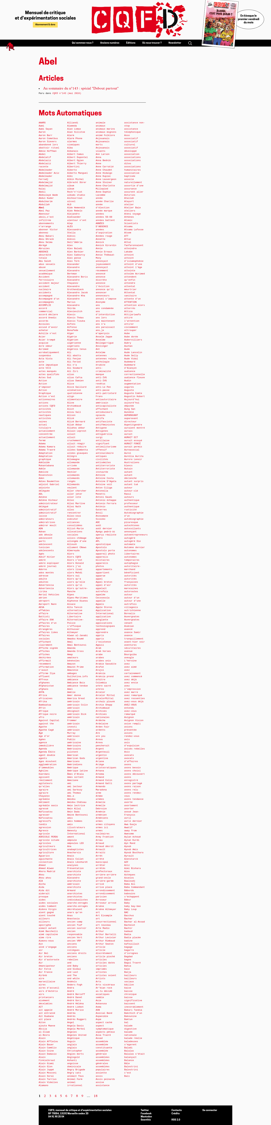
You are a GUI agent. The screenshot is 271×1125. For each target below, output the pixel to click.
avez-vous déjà (133, 701)
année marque (104, 210)
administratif (48, 509)
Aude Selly (131, 355)
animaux (100, 126)
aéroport (44, 601)
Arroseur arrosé (106, 903)
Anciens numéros (109, 43)
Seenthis (146, 1120)
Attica (128, 311)
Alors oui (73, 576)
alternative (74, 610)
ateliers (129, 210)
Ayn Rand (129, 843)
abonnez (43, 232)
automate (129, 544)
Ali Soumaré (74, 368)
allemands (73, 475)
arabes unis (103, 660)
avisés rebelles (134, 749)
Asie (98, 1000)
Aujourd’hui (131, 399)
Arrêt (99, 856)
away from (130, 830)
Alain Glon (45, 1066)
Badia (127, 934)
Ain (41, 944)
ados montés (46, 572)
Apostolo (101, 547)
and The (72, 975)
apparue (100, 576)
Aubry (127, 343)
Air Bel (43, 953)
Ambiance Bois (76, 682)
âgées (42, 739)
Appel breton (104, 582)
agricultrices (48, 849)
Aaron (42, 132)
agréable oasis (48, 805)
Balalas (129, 1051)
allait (71, 434)
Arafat (100, 667)
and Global (74, 969)
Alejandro (73, 214)
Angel (70, 1022)
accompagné (45, 295)
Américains (74, 745)
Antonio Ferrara (106, 503)
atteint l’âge (133, 267)
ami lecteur (74, 786)
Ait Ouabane (46, 1016)
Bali (127, 1076)
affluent (44, 676)
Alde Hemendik (76, 207)
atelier (129, 204)
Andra (70, 988)
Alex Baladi (74, 248)
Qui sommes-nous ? (82, 43)
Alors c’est (74, 560)
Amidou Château (76, 802)
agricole (44, 833)
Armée (99, 796)
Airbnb (43, 975)
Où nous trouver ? (152, 43)
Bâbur (127, 900)
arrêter (100, 865)
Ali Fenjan (74, 358)
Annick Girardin (106, 245)
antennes (101, 355)
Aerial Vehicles (49, 594)
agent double (47, 755)
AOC (98, 522)
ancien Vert (74, 937)
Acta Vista (45, 358)
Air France (45, 972)
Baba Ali (129, 884)
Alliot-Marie (75, 528)
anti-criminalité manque (103, 371)
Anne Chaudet (104, 170)
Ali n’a (72, 365)
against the (46, 723)
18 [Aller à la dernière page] (95, 1096)
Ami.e (70, 796)
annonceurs (102, 295)
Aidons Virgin (48, 909)
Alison (71, 415)
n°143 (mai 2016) (66, 93)
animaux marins (105, 129)
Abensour (44, 214)
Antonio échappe (106, 500)
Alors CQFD (74, 557)
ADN (41, 528)
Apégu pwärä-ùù (105, 531)
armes (99, 821)
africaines (45, 698)
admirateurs (46, 519)
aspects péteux (105, 1032)
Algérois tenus (76, 349)
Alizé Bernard (76, 421)
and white (73, 978)
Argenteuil (102, 752)
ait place (45, 1019)
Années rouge (104, 236)
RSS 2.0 (175, 1120)
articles (101, 959)
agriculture (46, 852)
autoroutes (131, 591)
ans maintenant (105, 321)
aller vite (74, 497)
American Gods (76, 758)
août (98, 525)
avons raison (132, 786)
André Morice (75, 1010)
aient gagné (46, 912)
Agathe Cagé (46, 730)
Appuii (100, 645)
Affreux (43, 679)
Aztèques (129, 874)
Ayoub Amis (131, 849)
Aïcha (42, 884)
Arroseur (101, 900)
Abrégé (43, 245)
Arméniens (102, 818)
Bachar (128, 918)
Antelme (100, 352)
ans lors (101, 317)
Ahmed (42, 865)
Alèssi (71, 236)
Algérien (72, 340)
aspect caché (104, 1022)
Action (43, 380)
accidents (45, 292)
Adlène (43, 497)
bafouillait (131, 944)
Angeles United (76, 1035)
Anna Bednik (103, 160)
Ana (69, 846)
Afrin (42, 708)
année (99, 198)
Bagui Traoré (132, 963)
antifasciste (104, 421)
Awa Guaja (130, 824)
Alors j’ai (74, 566)
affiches (44, 651)
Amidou (71, 799)
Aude (127, 349)
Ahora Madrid (47, 871)
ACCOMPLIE (45, 305)
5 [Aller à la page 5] (61, 1096)
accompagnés (46, 302)
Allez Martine (76, 503)
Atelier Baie (132, 207)
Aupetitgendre (133, 424)
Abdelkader (45, 170)
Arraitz (100, 852)
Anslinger (102, 346)
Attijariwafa (132, 314)
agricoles (45, 843)
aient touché (47, 915)
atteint (129, 255)
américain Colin (77, 705)
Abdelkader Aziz (49, 173)
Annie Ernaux (104, 251)
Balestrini (131, 1066)
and (69, 963)
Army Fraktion (105, 837)
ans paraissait (105, 327)
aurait (128, 434)
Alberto (72, 170)
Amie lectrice (76, 805)
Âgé (41, 733)
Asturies (129, 195)
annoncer (101, 292)
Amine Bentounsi (77, 815)
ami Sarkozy (74, 790)
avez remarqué (133, 695)
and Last (72, 972)
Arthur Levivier (106, 937)
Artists (100, 978)
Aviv (127, 752)
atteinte (129, 270)
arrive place (104, 887)
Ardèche (100, 720)
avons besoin (132, 767)
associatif (131, 138)
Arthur (100, 931)
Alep (70, 223)
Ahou (41, 874)
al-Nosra (44, 1035)
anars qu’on (74, 912)
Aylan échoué (132, 837)
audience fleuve (134, 377)
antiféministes (105, 424)
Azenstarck (131, 859)
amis (70, 818)
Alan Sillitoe (76, 132)
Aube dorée (131, 336)
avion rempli (132, 723)
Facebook (146, 1113)
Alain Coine (46, 1051)
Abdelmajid (45, 182)
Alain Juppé (46, 1069)
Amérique (72, 767)
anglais (72, 1044)
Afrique (43, 711)
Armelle (100, 802)
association (131, 154)
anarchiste (74, 871)
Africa (43, 695)
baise (127, 988)
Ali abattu (74, 355)
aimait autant (48, 928)
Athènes (129, 217)
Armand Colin (104, 780)
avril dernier (133, 821)
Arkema (100, 774)
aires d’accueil (49, 988)
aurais (128, 431)
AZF (126, 862)
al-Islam (44, 1032)
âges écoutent (48, 761)
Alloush (72, 544)
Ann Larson (102, 154)
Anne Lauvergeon (106, 179)
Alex (70, 245)
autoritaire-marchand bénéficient (132, 569)
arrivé (100, 884)
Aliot (70, 409)
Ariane (100, 761)
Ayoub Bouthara (133, 852)
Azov (127, 871)
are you (100, 736)
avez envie (131, 682)
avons (127, 764)
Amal (70, 642)
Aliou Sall (74, 412)
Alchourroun (74, 198)
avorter (129, 808)
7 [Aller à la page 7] (72, 1096)
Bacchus (129, 915)
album (70, 185)
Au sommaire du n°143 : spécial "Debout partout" (81, 88)
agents (43, 758)
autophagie (131, 563)
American (72, 755)
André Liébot (75, 1007)
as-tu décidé (104, 991)
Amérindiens (74, 764)
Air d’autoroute (49, 959)
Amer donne (74, 695)
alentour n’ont (76, 220)
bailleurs (130, 975)
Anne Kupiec (103, 176)
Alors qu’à (74, 579)
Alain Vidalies (48, 1082)
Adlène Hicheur (48, 500)
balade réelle (133, 1038)
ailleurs (44, 918)
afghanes (44, 682)
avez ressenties (134, 698)
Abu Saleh (45, 261)
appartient (102, 572)
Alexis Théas (75, 317)
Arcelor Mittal (105, 695)
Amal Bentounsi (76, 645)
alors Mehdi (74, 572)
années (100, 214)
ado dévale (45, 535)
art (98, 912)
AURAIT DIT (131, 437)
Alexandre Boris (77, 277)
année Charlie (105, 201)
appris (100, 635)
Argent (100, 749)
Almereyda (73, 550)
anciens (72, 944)
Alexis (71, 314)
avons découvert (134, 774)
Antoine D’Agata (106, 481)
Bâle (127, 1063)
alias (70, 374)
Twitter (145, 1110)
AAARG (42, 122)
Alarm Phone (74, 138)
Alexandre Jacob (77, 292)
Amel (70, 689)
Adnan (42, 531)
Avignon (129, 717)
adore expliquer (49, 563)
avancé (128, 629)
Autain (128, 468)
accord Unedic (48, 317)
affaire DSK (46, 619)
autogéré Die (132, 541)
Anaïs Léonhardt (77, 862)
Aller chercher (76, 491)
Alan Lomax (74, 129)
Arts (98, 981)
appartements (104, 569)
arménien (101, 815)
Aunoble (129, 412)
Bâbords (129, 890)
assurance (130, 189)
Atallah (129, 198)
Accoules (44, 324)
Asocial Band (104, 1013)
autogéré (129, 538)
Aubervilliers (133, 340)
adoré (42, 560)
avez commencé (133, 676)
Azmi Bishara (132, 868)
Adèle (42, 468)
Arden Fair (102, 727)
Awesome (129, 833)
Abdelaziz (45, 160)
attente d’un (132, 299)
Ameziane (72, 780)
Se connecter (209, 1110)
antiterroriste (105, 465)
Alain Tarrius (48, 1079)
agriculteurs (47, 846)
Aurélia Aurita (133, 456)
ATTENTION (130, 302)
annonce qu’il (105, 289)
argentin (101, 755)
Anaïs (70, 856)
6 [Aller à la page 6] (66, 1096)
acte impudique (48, 365)
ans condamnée (105, 308)
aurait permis (133, 446)
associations (132, 157)
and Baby (72, 966)
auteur (128, 487)
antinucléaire (105, 453)
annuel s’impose (106, 299)
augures (129, 387)
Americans (73, 761)
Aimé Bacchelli (48, 931)
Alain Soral (46, 1076)
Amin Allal (74, 808)
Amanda (71, 648)
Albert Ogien (75, 160)
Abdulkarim (45, 201)
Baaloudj (129, 881)
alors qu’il (74, 585)
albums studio (76, 195)
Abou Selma (45, 242)
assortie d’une (133, 185)
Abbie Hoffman (48, 151)
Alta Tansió (74, 607)
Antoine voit (104, 484)
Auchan (128, 346)
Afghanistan (46, 686)
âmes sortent (75, 777)
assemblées (102, 1057)
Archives (101, 711)
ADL (41, 494)
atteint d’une (133, 264)
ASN (98, 1010)
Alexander (73, 264)
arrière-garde (105, 881)
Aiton (42, 1022)
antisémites (103, 462)
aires (42, 984)
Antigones (102, 431)
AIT (41, 1007)
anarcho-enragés (77, 903)
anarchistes (74, 893)
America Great (76, 698)
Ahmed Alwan (46, 868)
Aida (41, 887)
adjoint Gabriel (49, 484)
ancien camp (74, 922)
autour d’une (132, 601)
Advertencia (46, 585)
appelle (100, 601)
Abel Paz (44, 210)
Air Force (45, 969)
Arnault (100, 849)
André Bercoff (76, 994)
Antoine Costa (105, 478)
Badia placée (132, 937)
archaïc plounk (105, 701)
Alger (70, 333)
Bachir (128, 928)
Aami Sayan (45, 129)
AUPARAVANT (131, 415)
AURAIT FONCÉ (132, 443)
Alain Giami (46, 1063)
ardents (100, 730)
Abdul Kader (46, 198)
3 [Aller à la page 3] (50, 1096)
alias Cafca (74, 377)
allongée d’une (76, 541)
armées (100, 799)
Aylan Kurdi (131, 840)
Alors (70, 554)
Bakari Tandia (133, 1010)
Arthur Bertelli (106, 934)
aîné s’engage (48, 947)
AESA (41, 607)
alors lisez (74, 569)
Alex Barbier (75, 251)
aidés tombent (48, 906)
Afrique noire (48, 714)
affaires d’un (48, 623)
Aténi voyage (132, 214)
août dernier (104, 528)
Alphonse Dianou (77, 601)
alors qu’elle (76, 582)
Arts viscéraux (105, 984)
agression (45, 827)
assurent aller (133, 192)
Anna (98, 157)
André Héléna (75, 1003)
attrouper (130, 330)
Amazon (71, 664)
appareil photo (105, 554)
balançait (130, 1057)
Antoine (100, 475)
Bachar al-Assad (134, 922)
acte (41, 362)
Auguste (129, 390)
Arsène (100, 906)
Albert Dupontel (77, 157)
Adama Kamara (47, 446)
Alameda (72, 126)
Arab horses (103, 651)
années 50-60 (104, 217)
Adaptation (45, 453)
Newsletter (175, 43)
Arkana (100, 770)
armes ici (102, 827)
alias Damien (75, 380)
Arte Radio (102, 928)
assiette (101, 1073)
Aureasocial (131, 450)
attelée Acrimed (134, 273)
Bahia (127, 966)
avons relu (131, 790)
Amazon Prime (75, 667)
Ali (69, 352)
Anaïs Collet (75, 859)
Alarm (70, 135)
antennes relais (106, 358)
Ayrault (129, 856)
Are (98, 733)
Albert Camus (75, 154)
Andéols (72, 981)
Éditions (130, 43)
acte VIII (45, 368)
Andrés (71, 1016)
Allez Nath (74, 506)
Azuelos (129, 878)
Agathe (43, 727)
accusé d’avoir (48, 327)
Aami (41, 126)
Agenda (43, 749)
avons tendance (133, 799)
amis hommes (74, 821)
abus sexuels (47, 264)
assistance (102, 1085)
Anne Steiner (104, 182)
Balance (129, 1060)
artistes (101, 972)
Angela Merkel (76, 1029)
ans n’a (100, 324)
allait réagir (76, 443)
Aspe (98, 1019)
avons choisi (132, 770)
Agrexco (43, 830)
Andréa (71, 1013)
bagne (127, 959)
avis (127, 739)
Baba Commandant (134, 887)
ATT (126, 236)
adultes (43, 582)
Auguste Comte (133, 393)
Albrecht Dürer (76, 182)
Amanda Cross (75, 651)
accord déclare (48, 314)
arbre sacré (103, 686)
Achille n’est (48, 333)
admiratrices (47, 522)
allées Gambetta (77, 450)
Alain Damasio (48, 1054)
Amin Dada (73, 811)
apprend (100, 629)
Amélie (71, 692)
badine (128, 941)
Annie (99, 248)
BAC (126, 912)
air (41, 950)
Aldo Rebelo (74, 210)
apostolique (103, 544)
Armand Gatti (104, 783)
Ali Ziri (72, 371)
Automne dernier (134, 547)
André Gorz (74, 1000)
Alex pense (74, 258)
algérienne (74, 343)
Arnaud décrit (105, 846)
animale (100, 122)
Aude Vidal (131, 358)
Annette (100, 239)
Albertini (73, 166)
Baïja (127, 972)
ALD (69, 204)
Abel (41, 207)
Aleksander (74, 217)
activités (45, 409)
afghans (43, 689)
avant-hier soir (134, 642)
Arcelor (100, 692)
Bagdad (128, 956)
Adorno (43, 569)
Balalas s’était (134, 1054)
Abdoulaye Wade (48, 195)
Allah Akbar (74, 424)
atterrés (129, 308)
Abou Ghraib (46, 239)
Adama (42, 443)
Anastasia (73, 918)
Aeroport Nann (48, 604)
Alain (42, 1038)
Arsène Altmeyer (106, 909)
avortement (131, 805)
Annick (100, 242)
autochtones (131, 525)
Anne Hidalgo (104, 173)
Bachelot (129, 925)
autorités (130, 576)
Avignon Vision (133, 720)
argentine (102, 758)
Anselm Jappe (104, 336)
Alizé (70, 418)
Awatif (128, 827)
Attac (127, 239)
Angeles (72, 1032)
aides (42, 900)
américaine (74, 742)
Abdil (42, 192)
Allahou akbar (76, 428)
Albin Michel (75, 179)
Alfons (71, 324)
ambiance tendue (77, 686)
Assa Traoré (103, 1035)
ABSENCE (43, 251)
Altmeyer (72, 632)
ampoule (72, 840)
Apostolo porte (105, 550)
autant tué (131, 484)
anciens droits (76, 953)
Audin (127, 380)
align (70, 396)
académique (45, 273)
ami (69, 783)
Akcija (43, 1029)
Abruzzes (44, 248)
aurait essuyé (133, 440)
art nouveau (103, 925)
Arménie (100, 811)
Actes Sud (45, 377)
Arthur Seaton (105, 944)
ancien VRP (74, 941)
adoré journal (48, 566)
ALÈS (70, 226)
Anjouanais (102, 138)
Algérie (72, 336)
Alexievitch (74, 311)
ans (98, 305)
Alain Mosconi (48, 1073)
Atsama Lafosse (133, 229)
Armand (100, 777)
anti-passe (102, 390)
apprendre (102, 632)
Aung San (129, 409)
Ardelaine (102, 723)
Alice (70, 383)
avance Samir (132, 632)
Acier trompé (47, 340)
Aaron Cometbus (48, 138)
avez (127, 664)
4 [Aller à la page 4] (56, 1096)
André (70, 991)
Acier (42, 336)
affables (44, 610)
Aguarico (44, 856)
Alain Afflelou (48, 1041)
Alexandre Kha (76, 295)
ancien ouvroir (76, 928)
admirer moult (48, 525)
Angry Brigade (76, 1069)
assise (100, 1082)
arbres (100, 689)
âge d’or (44, 736)
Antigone (101, 428)
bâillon (129, 984)
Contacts (176, 1110)
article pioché (105, 956)
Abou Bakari (46, 236)
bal (126, 1022)
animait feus (75, 1076)
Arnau (99, 840)
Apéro (99, 538)
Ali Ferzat (74, 362)
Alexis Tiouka (76, 321)
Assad (99, 1038)
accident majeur (49, 283)
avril (127, 818)
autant (128, 472)
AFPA (41, 692)
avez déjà (130, 679)
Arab (98, 648)
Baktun (128, 1019)
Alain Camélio (48, 1047)
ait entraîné (47, 1013)
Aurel (127, 453)
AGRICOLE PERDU (48, 837)
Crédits (175, 1113)
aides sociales (48, 903)
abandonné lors (48, 144)
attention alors (134, 305)
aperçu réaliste (106, 535)
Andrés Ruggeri (76, 1019)
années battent (105, 220)
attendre (129, 283)
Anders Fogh (74, 984)
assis (99, 1076)
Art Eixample (104, 915)
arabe (99, 654)
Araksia (100, 673)
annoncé (100, 273)
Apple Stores (104, 607)
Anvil (99, 513)
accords (43, 321)
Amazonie (72, 670)
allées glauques (77, 453)
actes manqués (48, 371)
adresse (43, 576)
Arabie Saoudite (106, 664)
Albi (70, 176)
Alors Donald (75, 563)
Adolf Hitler (47, 557)
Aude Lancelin (133, 352)
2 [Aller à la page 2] (45, 1096)
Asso (127, 135)
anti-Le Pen (103, 387)
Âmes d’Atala (75, 774)
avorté (128, 802)
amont (70, 837)
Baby (127, 903)
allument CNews (76, 547)
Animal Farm (74, 1079)
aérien (43, 597)
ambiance (72, 679)
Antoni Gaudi (104, 497)
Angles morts (75, 1054)
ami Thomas (74, 793)
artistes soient (106, 975)
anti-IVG (101, 377)
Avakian (129, 626)
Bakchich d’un (133, 1013)
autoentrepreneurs (136, 535)
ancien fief (74, 925)
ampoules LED (75, 843)
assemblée (102, 1041)
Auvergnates (131, 616)
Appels (100, 604)
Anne (98, 163)
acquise (43, 343)
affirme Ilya (47, 673)
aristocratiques (106, 767)
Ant (98, 349)
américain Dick (76, 714)
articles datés (105, 963)
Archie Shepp (104, 705)
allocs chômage (76, 538)
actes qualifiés (49, 374)
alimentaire (74, 399)
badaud (128, 931)
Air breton (45, 956)
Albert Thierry (76, 163)
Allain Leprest (76, 431)
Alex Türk (73, 261)
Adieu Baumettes (49, 481)
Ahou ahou (45, 878)
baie (127, 969)
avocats (129, 755)
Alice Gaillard (76, 387)
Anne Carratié (105, 166)
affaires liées (48, 632)
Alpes (70, 594)
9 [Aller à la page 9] (82, 1096)
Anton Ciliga (104, 487)
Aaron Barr (45, 135)
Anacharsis (74, 852)
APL (98, 541)
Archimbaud (102, 708)
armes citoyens (105, 824)
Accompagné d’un (49, 299)
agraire (43, 790)
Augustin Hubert (134, 396)
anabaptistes (75, 849)
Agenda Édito (47, 752)
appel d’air (103, 585)
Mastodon (146, 1116)
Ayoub (127, 846)
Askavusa (101, 1003)
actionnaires (47, 399)
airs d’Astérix (48, 991)
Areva (99, 739)
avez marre (131, 692)
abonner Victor (48, 229)
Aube (127, 333)
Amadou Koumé (75, 638)
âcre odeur (45, 346)
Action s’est (47, 396)
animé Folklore (105, 135)
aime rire (45, 937)
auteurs (129, 497)
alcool (71, 201)
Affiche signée (48, 648)
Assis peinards (105, 1079)
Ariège (100, 764)
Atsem (127, 232)
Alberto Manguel (77, 173)
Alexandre (73, 267)
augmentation (132, 383)
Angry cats (74, 1073)
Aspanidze (102, 1016)
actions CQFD (47, 406)
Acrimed (43, 349)
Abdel (42, 154)
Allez (70, 500)
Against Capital (49, 720)
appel (99, 579)
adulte (43, 579)
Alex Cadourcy (76, 255)
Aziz (127, 865)
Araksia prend (105, 676)
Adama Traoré (47, 450)
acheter (43, 330)
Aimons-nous (46, 941)
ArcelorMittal (105, 698)
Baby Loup (130, 909)
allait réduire (76, 446)
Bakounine (130, 1016)
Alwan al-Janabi (77, 635)
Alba (70, 148)
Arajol (100, 670)
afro (41, 717)
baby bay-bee (132, 906)
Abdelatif (45, 157)
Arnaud (100, 843)
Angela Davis (75, 1025)
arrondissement (105, 890)
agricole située (49, 840)
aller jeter (74, 494)
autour (128, 594)
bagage (128, 947)
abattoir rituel (49, 148)
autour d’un (131, 597)
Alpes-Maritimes (77, 597)
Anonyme (100, 302)
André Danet (74, 997)
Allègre (72, 456)
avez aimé (130, 667)
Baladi (128, 1047)
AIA (41, 881)
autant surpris (133, 481)
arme (98, 793)
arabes (100, 657)
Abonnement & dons (45, 25)
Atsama (128, 226)
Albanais (72, 151)
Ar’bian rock (104, 988)
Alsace (71, 604)
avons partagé (133, 783)
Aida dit (44, 890)
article (100, 947)
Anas (70, 915)
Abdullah (44, 204)
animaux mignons (106, 132)
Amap (70, 654)
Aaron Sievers (48, 141)
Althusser (73, 629)
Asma (98, 1007)
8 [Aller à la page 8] (77, 1096)
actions (43, 403)
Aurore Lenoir (133, 459)
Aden (41, 478)
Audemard (129, 362)
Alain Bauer (46, 1044)
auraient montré (134, 428)
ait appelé (45, 1010)
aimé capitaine (48, 934)
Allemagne (73, 459)
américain (73, 701)
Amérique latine (77, 770)
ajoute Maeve (47, 1025)
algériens (73, 346)
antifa (100, 418)
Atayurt (129, 201)
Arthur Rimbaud (105, 941)
